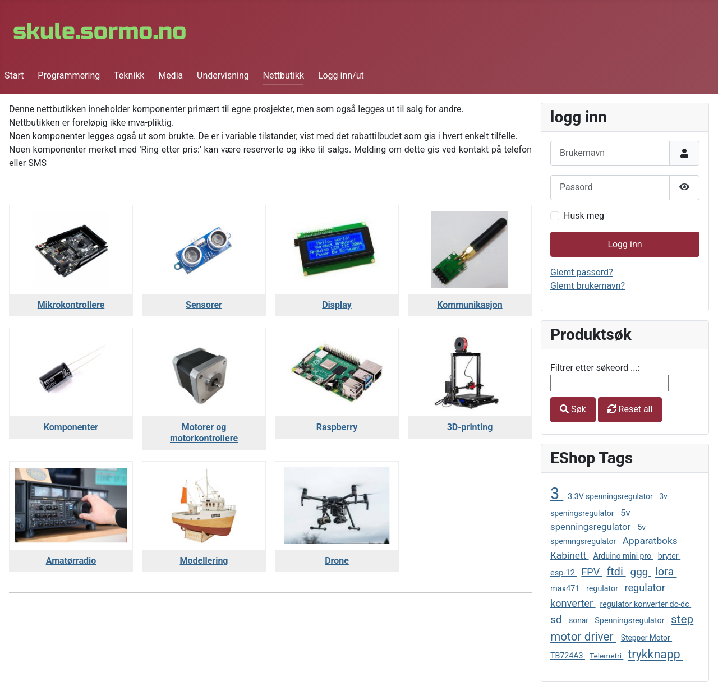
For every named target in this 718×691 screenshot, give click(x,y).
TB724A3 (567, 655)
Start (14, 75)
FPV (591, 572)
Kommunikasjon (469, 305)
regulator (603, 588)
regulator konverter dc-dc (646, 604)
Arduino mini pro (623, 555)
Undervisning (223, 75)
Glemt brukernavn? (587, 285)
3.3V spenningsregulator (611, 496)
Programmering (69, 75)
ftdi (615, 571)
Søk (573, 409)
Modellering (204, 560)
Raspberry (337, 427)
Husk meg (584, 215)
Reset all (630, 409)
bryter (669, 555)
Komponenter (71, 427)
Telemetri (606, 655)
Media (170, 75)
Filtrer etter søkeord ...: (595, 367)
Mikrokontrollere (71, 305)
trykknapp (655, 654)
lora (666, 571)
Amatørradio (71, 560)
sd (557, 619)
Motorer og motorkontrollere (204, 432)
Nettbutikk (284, 75)
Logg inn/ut (341, 75)
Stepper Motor (646, 637)
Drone (337, 560)
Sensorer (204, 305)
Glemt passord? (581, 272)
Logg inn (624, 244)
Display (337, 305)
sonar (579, 620)
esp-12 (563, 573)
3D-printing (470, 427)
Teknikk (129, 75)
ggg (640, 572)
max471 (566, 588)
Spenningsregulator (630, 620)
